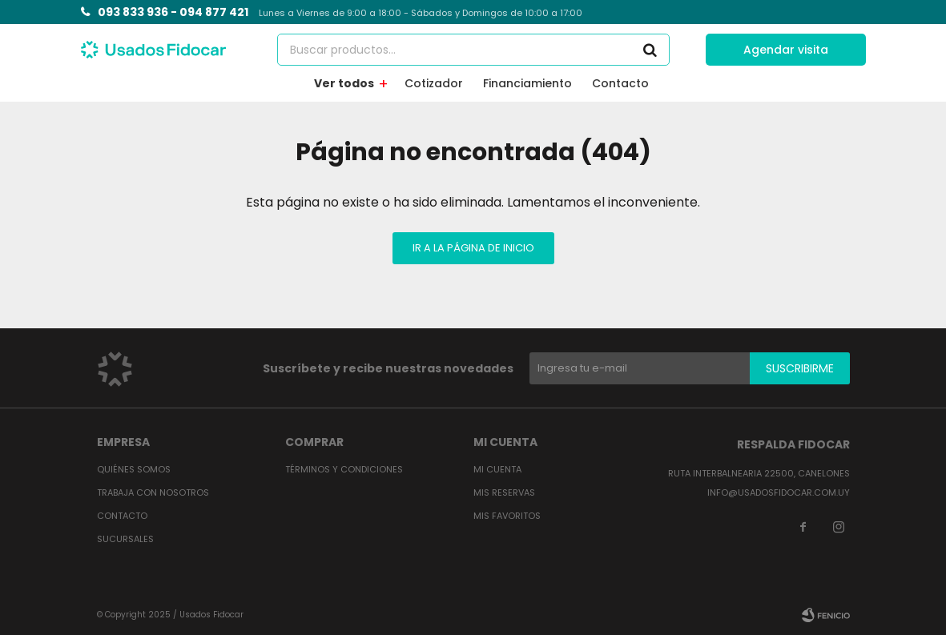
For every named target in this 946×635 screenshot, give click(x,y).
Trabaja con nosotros (153, 492)
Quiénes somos (134, 469)
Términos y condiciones (344, 469)
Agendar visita (785, 50)
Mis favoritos (507, 515)
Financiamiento (527, 83)
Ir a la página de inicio (473, 247)
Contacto (620, 83)
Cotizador (434, 83)
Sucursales (125, 539)
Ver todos (344, 83)
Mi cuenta (497, 469)
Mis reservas (504, 492)
